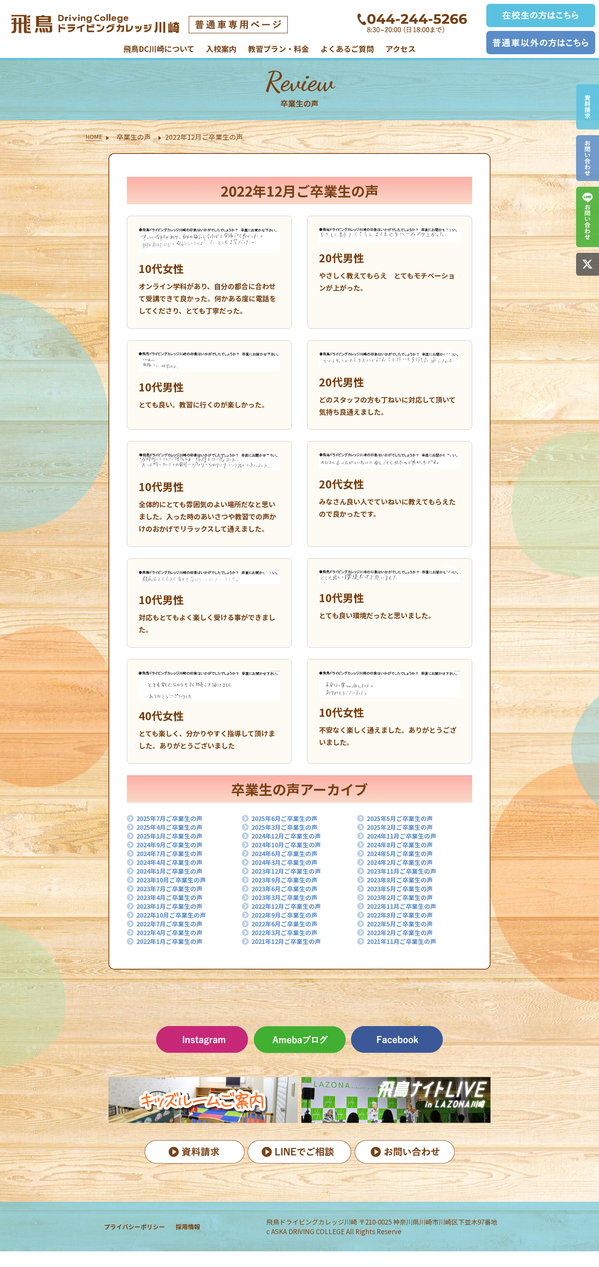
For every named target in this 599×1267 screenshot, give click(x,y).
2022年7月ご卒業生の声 (174, 939)
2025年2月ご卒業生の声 (405, 829)
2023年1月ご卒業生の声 (174, 919)
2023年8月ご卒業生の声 (405, 889)
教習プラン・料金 (278, 48)
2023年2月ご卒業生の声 (405, 909)
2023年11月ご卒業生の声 (407, 879)
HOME (95, 137)
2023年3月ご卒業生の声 (289, 909)
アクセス (400, 48)
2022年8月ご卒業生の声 (405, 929)
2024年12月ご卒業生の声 (291, 839)
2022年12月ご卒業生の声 (291, 919)
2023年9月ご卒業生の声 (289, 889)
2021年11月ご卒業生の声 (407, 958)
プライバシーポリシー (126, 1242)
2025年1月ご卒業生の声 (174, 839)
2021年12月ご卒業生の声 (291, 958)
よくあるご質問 (347, 48)
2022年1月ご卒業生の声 (174, 958)
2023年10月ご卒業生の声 (176, 889)
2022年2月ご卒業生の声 (405, 948)
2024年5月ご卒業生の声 (405, 859)
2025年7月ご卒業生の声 (174, 819)
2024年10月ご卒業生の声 (291, 849)
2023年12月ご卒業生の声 (291, 879)
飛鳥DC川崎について (158, 48)
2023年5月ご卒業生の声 (405, 899)
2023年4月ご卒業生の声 (174, 909)
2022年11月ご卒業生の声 (407, 919)
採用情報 (190, 1242)
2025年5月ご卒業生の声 (405, 819)
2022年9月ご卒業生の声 (289, 929)
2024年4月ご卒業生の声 (174, 869)
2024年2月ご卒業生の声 (405, 869)
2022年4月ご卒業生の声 (174, 948)
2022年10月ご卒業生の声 (176, 929)
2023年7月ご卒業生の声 (174, 899)
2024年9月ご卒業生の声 (174, 849)
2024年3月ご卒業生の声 (289, 869)
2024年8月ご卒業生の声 (405, 849)
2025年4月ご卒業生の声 (174, 829)
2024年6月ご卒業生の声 (289, 859)
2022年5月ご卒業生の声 (405, 939)
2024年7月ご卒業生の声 (174, 859)
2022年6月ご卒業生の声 (289, 939)
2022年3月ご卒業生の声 (289, 948)
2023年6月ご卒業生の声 (289, 899)
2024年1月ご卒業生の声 (174, 879)
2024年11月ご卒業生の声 (407, 839)
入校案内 (221, 48)
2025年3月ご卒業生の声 (289, 829)
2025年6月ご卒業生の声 (289, 819)
